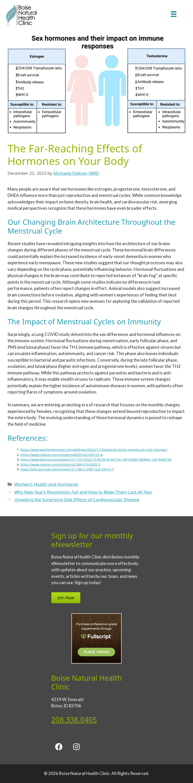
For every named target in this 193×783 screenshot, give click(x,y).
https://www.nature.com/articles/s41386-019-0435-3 (60, 464)
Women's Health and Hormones (46, 484)
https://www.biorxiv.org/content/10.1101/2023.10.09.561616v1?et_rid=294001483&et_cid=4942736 (95, 459)
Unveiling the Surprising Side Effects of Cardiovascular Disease (76, 499)
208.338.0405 (74, 719)
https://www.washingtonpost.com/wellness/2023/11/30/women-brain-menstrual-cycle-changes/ (93, 449)
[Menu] (173, 14)
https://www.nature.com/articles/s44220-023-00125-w (61, 454)
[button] (58, 746)
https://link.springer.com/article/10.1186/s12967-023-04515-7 (67, 469)
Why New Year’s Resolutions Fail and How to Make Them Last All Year (83, 492)
